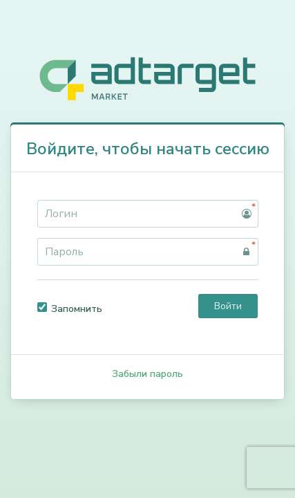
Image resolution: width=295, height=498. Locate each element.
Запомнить (69, 308)
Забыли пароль (147, 373)
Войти (228, 306)
